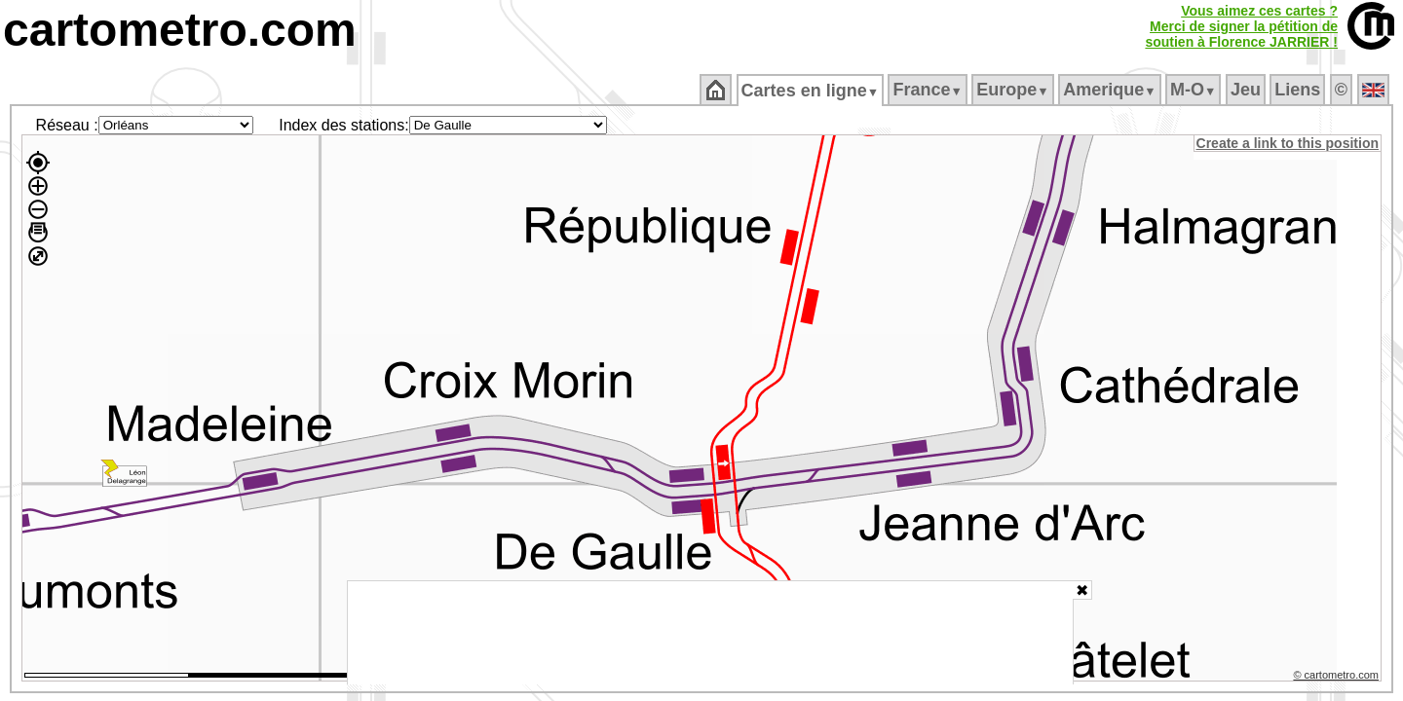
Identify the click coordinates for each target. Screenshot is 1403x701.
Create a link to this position (1288, 143)
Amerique (1111, 89)
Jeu (1247, 89)
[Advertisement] (710, 633)
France (929, 89)
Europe (1014, 89)
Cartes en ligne (811, 90)
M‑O (1195, 89)
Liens (1299, 89)
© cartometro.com (1338, 677)
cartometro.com (180, 29)
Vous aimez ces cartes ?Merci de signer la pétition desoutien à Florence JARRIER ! (1241, 26)
